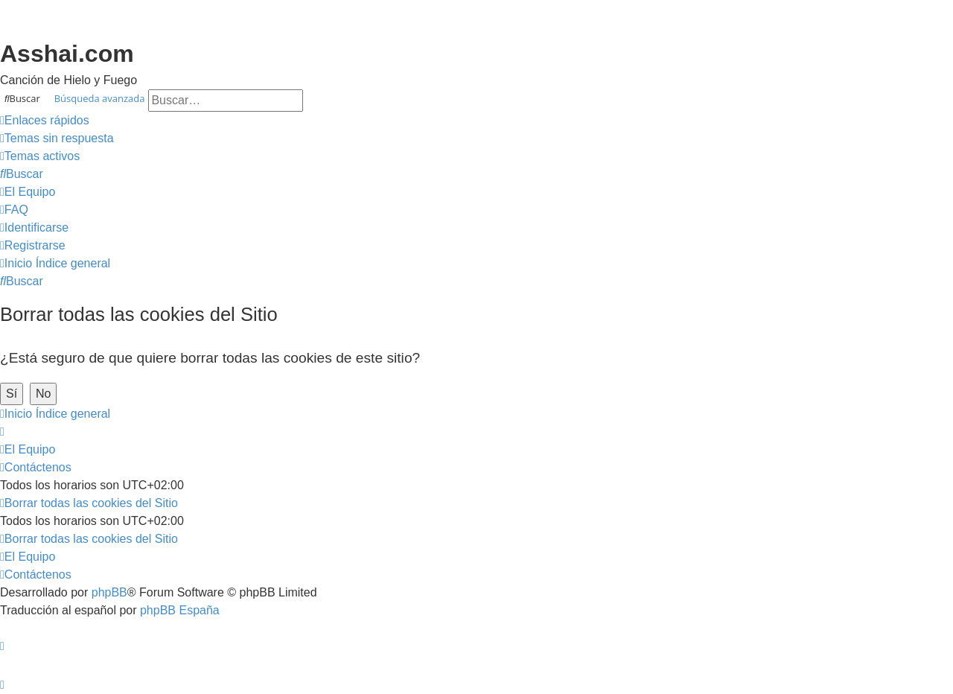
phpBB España (180, 610)
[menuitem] (57, 138)
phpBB (109, 592)
